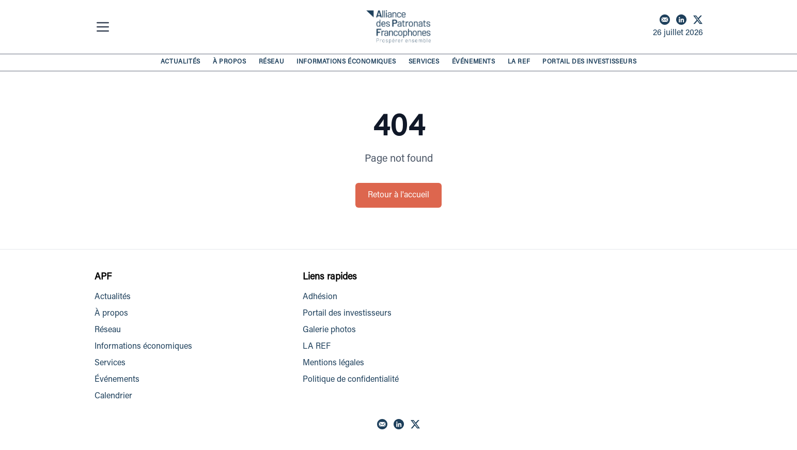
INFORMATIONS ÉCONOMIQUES (346, 62)
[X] (698, 19)
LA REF (519, 62)
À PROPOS (229, 62)
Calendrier (113, 396)
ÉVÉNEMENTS (473, 62)
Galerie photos (329, 330)
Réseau (108, 330)
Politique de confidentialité (351, 380)
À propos (111, 313)
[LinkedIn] (681, 19)
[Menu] (105, 26)
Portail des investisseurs (347, 313)
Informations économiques (143, 347)
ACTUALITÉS (180, 62)
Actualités (113, 297)
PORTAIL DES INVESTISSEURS (589, 62)
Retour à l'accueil (398, 195)
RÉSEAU (272, 62)
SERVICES (424, 62)
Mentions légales (333, 363)
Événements (117, 380)
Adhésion (320, 297)
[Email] (665, 19)
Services (110, 363)
